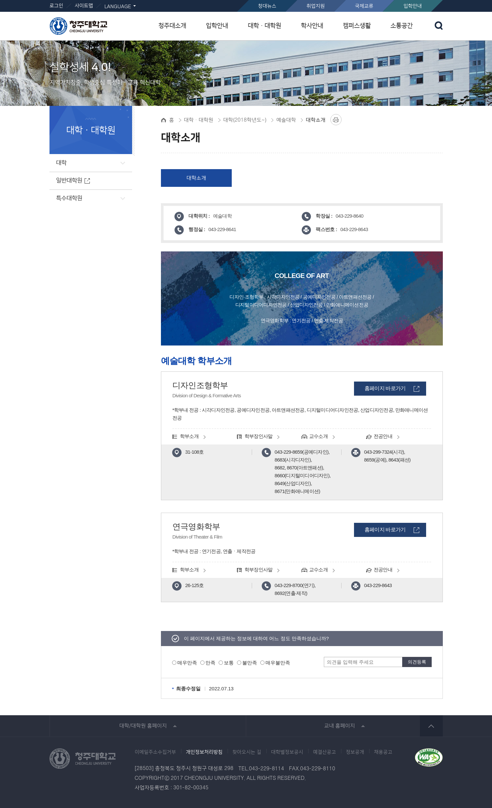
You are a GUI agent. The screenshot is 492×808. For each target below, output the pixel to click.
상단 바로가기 (431, 726)
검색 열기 (439, 25)
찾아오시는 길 (246, 752)
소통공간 (401, 25)
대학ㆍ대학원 (264, 25)
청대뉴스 (267, 6)
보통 (229, 662)
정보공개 (355, 752)
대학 (61, 163)
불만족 (249, 662)
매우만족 (187, 662)
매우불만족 (278, 662)
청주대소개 (172, 25)
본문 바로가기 (246, 0)
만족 (210, 662)
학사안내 (312, 25)
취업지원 (315, 6)
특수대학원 (69, 198)
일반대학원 (69, 180)
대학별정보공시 (287, 752)
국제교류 (364, 6)
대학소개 (196, 178)
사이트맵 (84, 6)
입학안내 (412, 6)
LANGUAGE (118, 7)
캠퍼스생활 (357, 25)
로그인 (56, 6)
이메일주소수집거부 (155, 752)
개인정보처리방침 (204, 752)
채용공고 (383, 752)
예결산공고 (324, 752)
